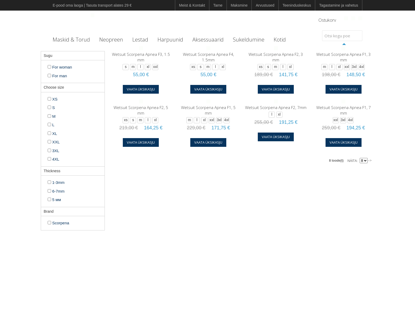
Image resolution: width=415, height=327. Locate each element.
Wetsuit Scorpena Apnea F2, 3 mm (276, 57)
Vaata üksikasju (141, 89)
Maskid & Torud (71, 39)
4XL (53, 159)
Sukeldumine (248, 39)
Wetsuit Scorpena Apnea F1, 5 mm (208, 110)
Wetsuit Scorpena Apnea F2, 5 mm (141, 110)
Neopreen (111, 39)
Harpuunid (170, 39)
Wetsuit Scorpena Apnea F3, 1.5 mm (141, 57)
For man (57, 76)
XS (52, 99)
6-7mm (56, 191)
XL (52, 133)
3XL (53, 150)
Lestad (140, 39)
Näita (352, 160)
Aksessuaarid (208, 39)
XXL (54, 142)
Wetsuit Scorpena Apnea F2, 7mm (275, 107)
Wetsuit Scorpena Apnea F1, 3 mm (343, 57)
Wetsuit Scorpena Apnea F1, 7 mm (343, 110)
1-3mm (56, 182)
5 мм (54, 199)
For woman (60, 67)
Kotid (280, 39)
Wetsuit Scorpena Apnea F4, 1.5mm (208, 57)
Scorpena (58, 223)
